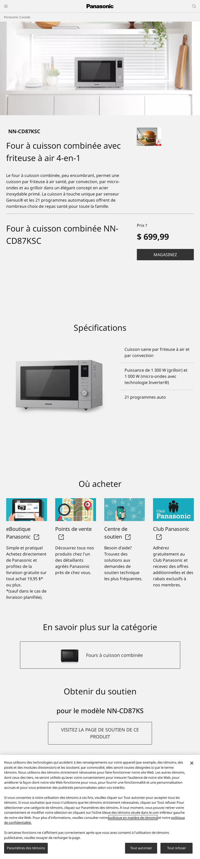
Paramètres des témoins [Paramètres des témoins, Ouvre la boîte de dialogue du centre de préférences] (26, 848)
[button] (165, 254)
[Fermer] (191, 763)
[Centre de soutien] (124, 509)
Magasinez (165, 254)
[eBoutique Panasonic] (26, 509)
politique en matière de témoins (133, 817)
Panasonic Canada (17, 17)
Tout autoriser (141, 848)
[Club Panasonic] (173, 509)
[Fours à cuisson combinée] (100, 655)
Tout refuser (176, 848)
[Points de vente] (75, 509)
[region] (100, 807)
